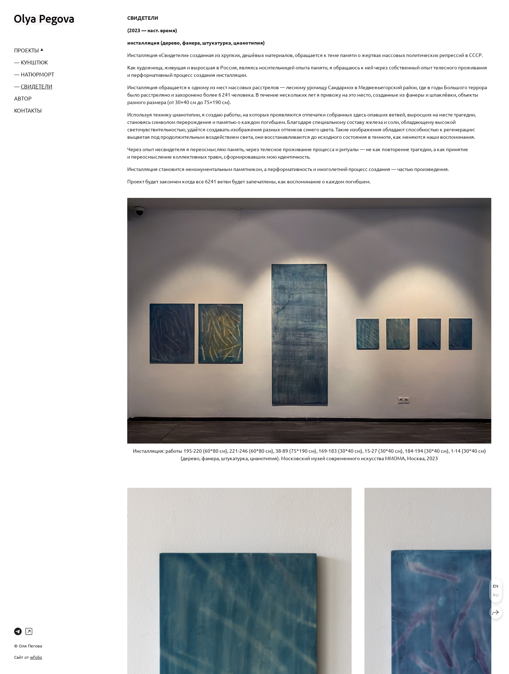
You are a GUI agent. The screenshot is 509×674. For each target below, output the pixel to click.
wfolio (36, 657)
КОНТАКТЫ (28, 110)
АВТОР (22, 98)
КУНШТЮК (34, 62)
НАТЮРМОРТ (37, 74)
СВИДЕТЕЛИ (36, 86)
